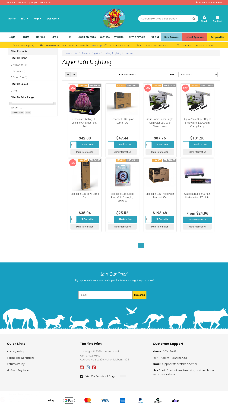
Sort (172, 74)
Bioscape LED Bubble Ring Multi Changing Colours (122, 197)
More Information (84, 152)
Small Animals (87, 37)
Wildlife (119, 37)
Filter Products (19, 51)
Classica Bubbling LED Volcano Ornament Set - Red (85, 123)
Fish (69, 37)
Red (15, 90)
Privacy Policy (15, 351)
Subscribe (139, 295)
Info (24, 18)
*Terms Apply (98, 45)
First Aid (154, 37)
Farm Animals (136, 37)
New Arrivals (171, 37)
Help (38, 18)
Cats (26, 37)
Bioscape (19, 71)
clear (28, 113)
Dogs (12, 37)
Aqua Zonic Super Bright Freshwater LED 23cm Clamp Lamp (159, 123)
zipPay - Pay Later (18, 370)
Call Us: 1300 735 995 (209, 2)
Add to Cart (87, 144)
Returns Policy (16, 364)
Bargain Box (218, 37)
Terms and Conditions (20, 358)
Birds (55, 37)
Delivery (53, 18)
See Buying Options (197, 219)
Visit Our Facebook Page (98, 376)
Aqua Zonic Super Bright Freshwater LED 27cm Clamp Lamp (197, 123)
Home (12, 18)
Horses (40, 37)
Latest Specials (195, 37)
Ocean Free (20, 77)
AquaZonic (20, 64)
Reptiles (104, 37)
